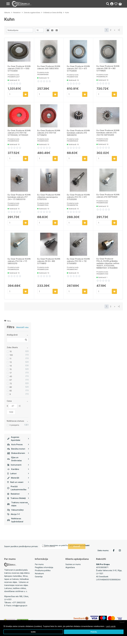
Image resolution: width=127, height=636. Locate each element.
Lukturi (18, 473)
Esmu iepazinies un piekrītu (66, 545)
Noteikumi (39, 573)
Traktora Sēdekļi (18, 498)
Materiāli (18, 478)
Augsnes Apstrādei (18, 438)
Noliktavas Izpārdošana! (15, 520)
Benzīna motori (18, 449)
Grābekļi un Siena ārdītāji (52, 12)
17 (11, 373)
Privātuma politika (42, 570)
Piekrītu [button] (94, 632)
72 (11, 383)
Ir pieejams (14, 425)
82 (11, 390)
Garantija (39, 576)
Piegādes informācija (44, 567)
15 (11, 369)
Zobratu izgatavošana (32, 12)
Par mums (39, 564)
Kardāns (18, 469)
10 (11, 351)
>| (119, 30)
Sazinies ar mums (73, 564)
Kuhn (67, 12)
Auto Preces (18, 444)
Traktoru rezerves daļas (18, 504)
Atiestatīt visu (22, 327)
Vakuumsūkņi (15, 510)
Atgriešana (70, 567)
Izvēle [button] (33, 632)
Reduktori (18, 494)
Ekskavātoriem (18, 453)
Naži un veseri (18, 482)
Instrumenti (18, 465)
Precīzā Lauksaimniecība (18, 488)
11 (10, 358)
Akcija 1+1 (13, 514)
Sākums (7, 12)
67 (11, 380)
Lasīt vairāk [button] (111, 626)
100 (11, 355)
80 (11, 387)
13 (11, 362)
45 (11, 376)
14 (11, 366)
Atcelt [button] (122, 622)
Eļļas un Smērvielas (18, 459)
